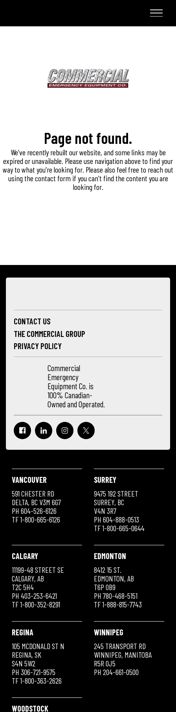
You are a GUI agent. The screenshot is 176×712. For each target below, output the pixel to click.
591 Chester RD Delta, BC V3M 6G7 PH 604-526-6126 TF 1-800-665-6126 (36, 499)
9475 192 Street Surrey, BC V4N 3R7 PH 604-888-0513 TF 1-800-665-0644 (119, 504)
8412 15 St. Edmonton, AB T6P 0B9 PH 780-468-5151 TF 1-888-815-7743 (118, 580)
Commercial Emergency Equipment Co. (53, 13)
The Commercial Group (49, 334)
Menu (155, 13)
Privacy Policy (38, 346)
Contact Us (32, 321)
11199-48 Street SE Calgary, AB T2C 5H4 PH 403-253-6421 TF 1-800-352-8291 (38, 580)
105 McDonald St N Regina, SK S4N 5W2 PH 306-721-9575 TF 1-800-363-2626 (38, 656)
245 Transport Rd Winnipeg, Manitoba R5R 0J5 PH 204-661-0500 (123, 652)
